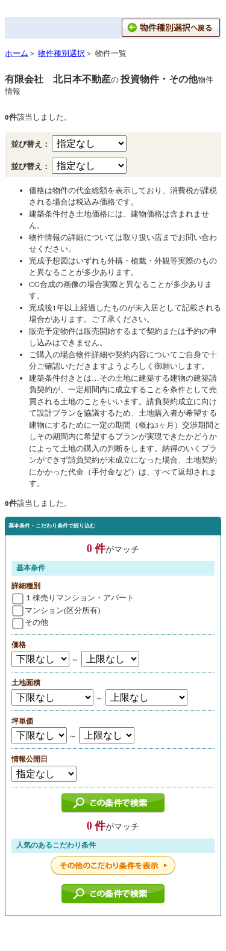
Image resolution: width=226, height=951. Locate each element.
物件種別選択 (61, 53)
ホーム (16, 53)
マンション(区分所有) (56, 610)
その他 (30, 622)
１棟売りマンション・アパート (73, 597)
